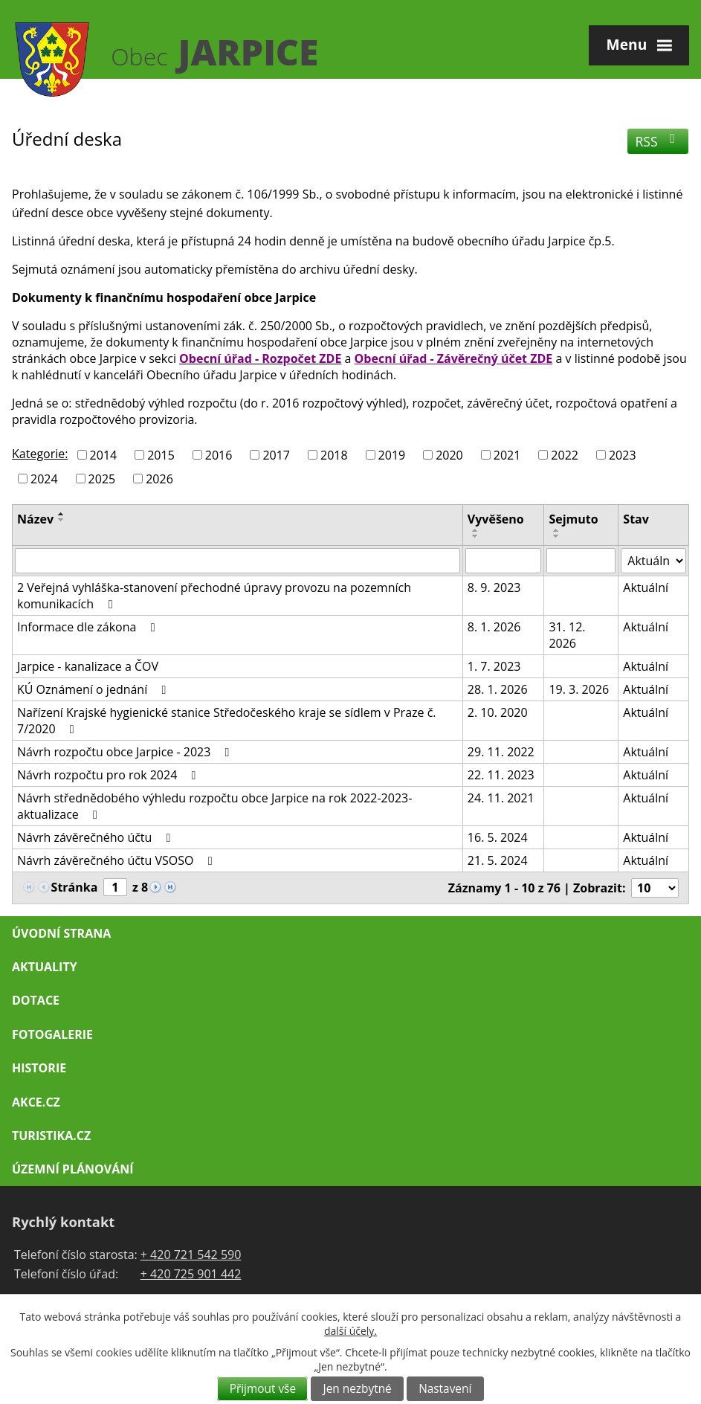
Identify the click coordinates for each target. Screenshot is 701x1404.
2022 (564, 455)
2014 (103, 455)
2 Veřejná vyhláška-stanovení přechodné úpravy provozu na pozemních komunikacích (214, 595)
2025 (102, 478)
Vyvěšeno (496, 519)
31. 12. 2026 (567, 635)
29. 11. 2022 (501, 752)
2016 (219, 455)
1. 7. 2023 (494, 666)
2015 (161, 455)
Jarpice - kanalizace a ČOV (87, 666)
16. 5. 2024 (498, 837)
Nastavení (445, 1389)
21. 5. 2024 (498, 860)
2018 (334, 455)
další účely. (350, 1331)
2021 (507, 455)
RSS (658, 141)
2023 (622, 455)
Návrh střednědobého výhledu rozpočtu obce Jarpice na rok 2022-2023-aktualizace (214, 806)
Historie (39, 1068)
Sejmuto (573, 519)
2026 (159, 478)
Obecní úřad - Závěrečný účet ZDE (454, 358)
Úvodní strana (61, 933)
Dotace (35, 1000)
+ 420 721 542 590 (191, 1254)
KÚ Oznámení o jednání (94, 689)
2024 (44, 478)
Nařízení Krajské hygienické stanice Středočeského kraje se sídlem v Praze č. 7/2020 (226, 720)
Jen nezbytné (357, 1389)
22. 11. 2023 (501, 775)
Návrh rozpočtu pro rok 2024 (109, 775)
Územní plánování (72, 1169)
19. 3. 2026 (579, 689)
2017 (276, 455)
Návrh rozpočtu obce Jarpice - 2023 (125, 752)
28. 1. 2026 (498, 689)
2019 (392, 455)
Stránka (74, 887)
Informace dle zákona (89, 627)
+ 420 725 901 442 (191, 1274)
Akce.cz (36, 1102)
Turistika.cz (51, 1135)
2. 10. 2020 (498, 712)
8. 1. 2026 (494, 627)
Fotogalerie (52, 1034)
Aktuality (44, 967)
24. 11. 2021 (501, 798)
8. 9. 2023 (494, 587)
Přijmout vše (263, 1389)
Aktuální (645, 587)
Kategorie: (40, 453)
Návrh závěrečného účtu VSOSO (117, 860)
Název (35, 519)
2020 (449, 455)
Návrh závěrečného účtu (96, 837)
